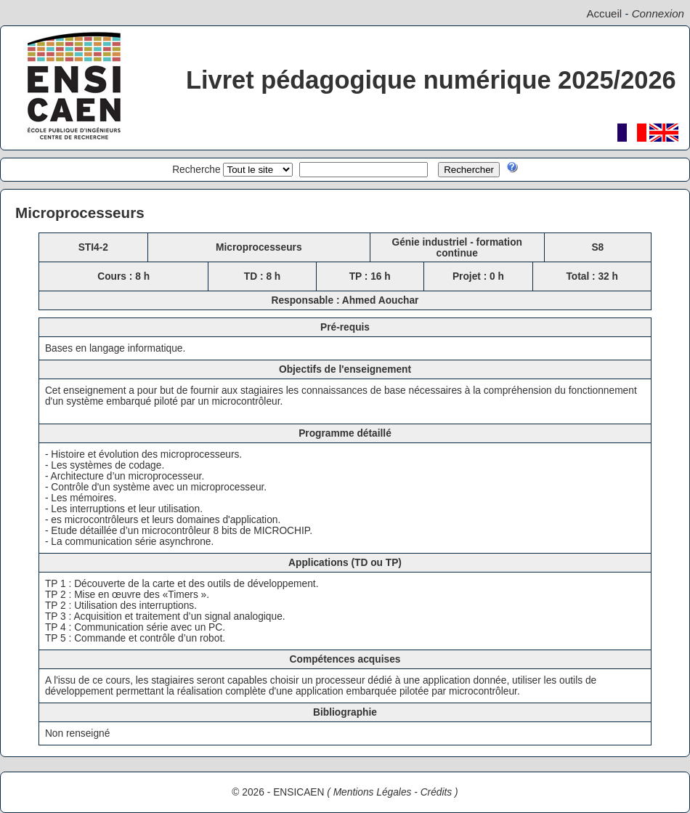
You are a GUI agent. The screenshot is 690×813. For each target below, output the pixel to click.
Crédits (436, 792)
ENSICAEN (298, 792)
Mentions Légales (372, 792)
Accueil (604, 13)
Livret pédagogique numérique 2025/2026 (431, 80)
